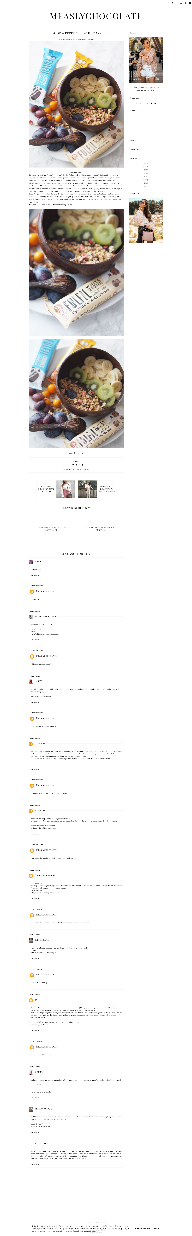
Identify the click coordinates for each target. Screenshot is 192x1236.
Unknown (40, 810)
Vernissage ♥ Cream (39, 1025)
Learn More (142, 1228)
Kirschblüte (42, 939)
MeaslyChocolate (96, 15)
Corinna (39, 1072)
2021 (146, 166)
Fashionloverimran (46, 616)
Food (86, 469)
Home (4, 3)
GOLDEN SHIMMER (43, 696)
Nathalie (40, 743)
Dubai (22, 3)
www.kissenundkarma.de (41, 1092)
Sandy (38, 681)
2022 (146, 163)
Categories (34, 3)
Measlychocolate (46, 591)
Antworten (35, 575)
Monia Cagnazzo (44, 1108)
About (13, 3)
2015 (146, 186)
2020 (146, 170)
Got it (156, 1228)
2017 (146, 179)
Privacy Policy (64, 3)
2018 (146, 176)
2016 (146, 183)
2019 (146, 173)
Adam (38, 561)
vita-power (41, 1143)
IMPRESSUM (48, 3)
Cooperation (77, 469)
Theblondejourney (45, 875)
